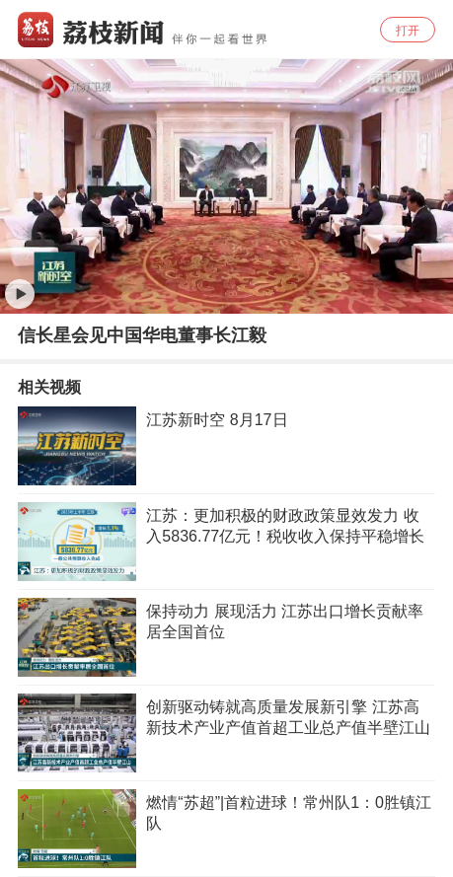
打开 (407, 30)
